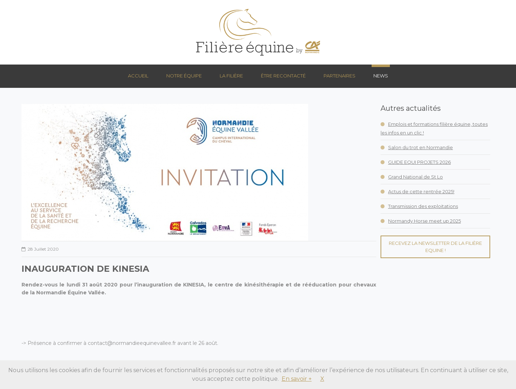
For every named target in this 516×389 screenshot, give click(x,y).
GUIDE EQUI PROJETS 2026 (419, 162)
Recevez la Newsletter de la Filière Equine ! (435, 246)
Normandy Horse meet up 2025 (424, 221)
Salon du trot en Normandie (420, 147)
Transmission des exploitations (423, 206)
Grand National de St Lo (415, 177)
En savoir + (297, 378)
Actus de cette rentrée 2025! (421, 191)
